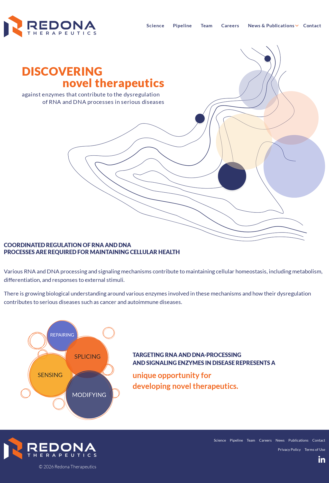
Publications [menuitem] (298, 440)
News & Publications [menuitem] (271, 25)
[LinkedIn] (321, 461)
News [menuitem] (280, 440)
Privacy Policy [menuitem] (289, 449)
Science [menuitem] (155, 25)
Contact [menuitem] (312, 25)
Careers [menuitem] (230, 25)
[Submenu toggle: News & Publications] (296, 24)
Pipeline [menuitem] (182, 25)
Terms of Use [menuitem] (315, 449)
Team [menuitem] (207, 25)
